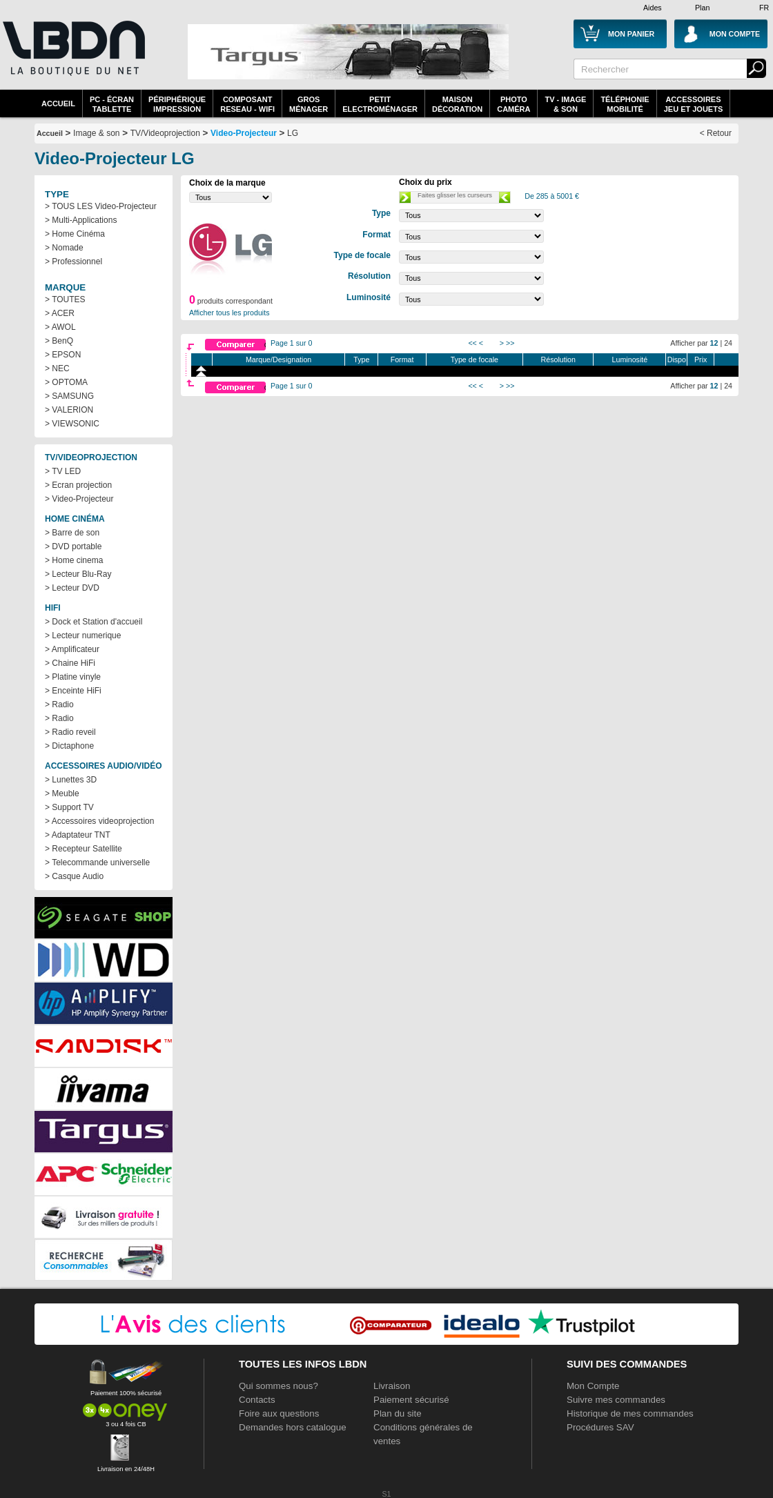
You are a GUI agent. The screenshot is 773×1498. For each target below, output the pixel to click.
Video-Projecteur (244, 133)
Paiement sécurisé (411, 1399)
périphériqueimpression (177, 104)
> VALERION (69, 410)
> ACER (60, 313)
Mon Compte (593, 1386)
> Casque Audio (74, 876)
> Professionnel (73, 261)
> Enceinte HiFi (73, 691)
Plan (702, 7)
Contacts (257, 1399)
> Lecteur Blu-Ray (78, 574)
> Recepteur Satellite (83, 849)
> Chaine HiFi (70, 663)
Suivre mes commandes (616, 1399)
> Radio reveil (70, 732)
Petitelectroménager (380, 104)
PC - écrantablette (112, 104)
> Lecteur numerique (83, 635)
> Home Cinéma (75, 234)
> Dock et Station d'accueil (93, 622)
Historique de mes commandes (630, 1413)
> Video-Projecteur (79, 499)
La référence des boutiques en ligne (72, 56)
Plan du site (397, 1413)
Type (361, 359)
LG (292, 133)
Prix (700, 359)
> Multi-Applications (81, 220)
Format (402, 359)
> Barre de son (72, 533)
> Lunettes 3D (71, 780)
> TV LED (63, 471)
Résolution (558, 359)
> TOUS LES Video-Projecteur (101, 206)
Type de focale (474, 359)
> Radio (59, 704)
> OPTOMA (66, 382)
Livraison (391, 1386)
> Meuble (62, 793)
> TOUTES (65, 299)
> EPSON (63, 354)
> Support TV (69, 807)
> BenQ (59, 341)
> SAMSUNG (69, 396)
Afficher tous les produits (229, 312)
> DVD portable (73, 546)
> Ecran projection (78, 485)
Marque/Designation (278, 359)
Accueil (58, 103)
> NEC (57, 368)
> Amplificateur (72, 649)
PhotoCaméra (513, 104)
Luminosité (630, 359)
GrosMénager (308, 104)
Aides (652, 7)
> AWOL (60, 327)
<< (472, 343)
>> (510, 343)
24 (728, 343)
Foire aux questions (279, 1413)
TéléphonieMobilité (624, 104)
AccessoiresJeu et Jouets (693, 104)
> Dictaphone (69, 746)
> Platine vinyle (73, 677)
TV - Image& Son (565, 104)
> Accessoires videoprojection (99, 821)
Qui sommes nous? (278, 1386)
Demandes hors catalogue (292, 1427)
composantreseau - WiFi (247, 104)
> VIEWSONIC (72, 423)
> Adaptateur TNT (77, 835)
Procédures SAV (600, 1427)
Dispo (676, 359)
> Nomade (64, 248)
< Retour (716, 133)
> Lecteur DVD (72, 588)
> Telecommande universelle (97, 862)
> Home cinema (74, 560)
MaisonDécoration (457, 104)
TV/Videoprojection (165, 133)
